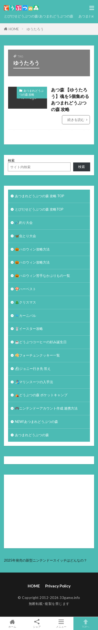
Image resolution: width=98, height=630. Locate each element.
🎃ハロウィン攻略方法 (32, 249)
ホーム (12, 623)
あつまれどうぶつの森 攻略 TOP (39, 196)
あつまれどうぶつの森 (32, 435)
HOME (14, 29)
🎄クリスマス (25, 302)
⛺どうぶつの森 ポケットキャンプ (41, 395)
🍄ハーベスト (25, 289)
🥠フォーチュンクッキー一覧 (37, 355)
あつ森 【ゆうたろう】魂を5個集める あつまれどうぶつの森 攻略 (70, 99)
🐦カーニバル (25, 315)
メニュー (61, 623)
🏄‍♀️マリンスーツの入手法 (34, 382)
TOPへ (85, 623)
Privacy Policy (58, 586)
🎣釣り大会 (24, 222)
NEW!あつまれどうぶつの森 (36, 421)
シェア (37, 623)
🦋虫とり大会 (25, 236)
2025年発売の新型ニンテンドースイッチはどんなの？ (45, 560)
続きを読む (75, 120)
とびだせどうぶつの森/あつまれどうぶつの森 (38, 16)
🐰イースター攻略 (29, 328)
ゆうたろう (35, 29)
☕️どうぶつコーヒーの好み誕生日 (41, 342)
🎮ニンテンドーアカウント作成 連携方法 (46, 408)
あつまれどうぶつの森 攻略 (31, 92)
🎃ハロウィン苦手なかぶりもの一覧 (42, 275)
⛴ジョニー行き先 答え (33, 368)
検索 (11, 160)
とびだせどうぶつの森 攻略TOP (39, 209)
